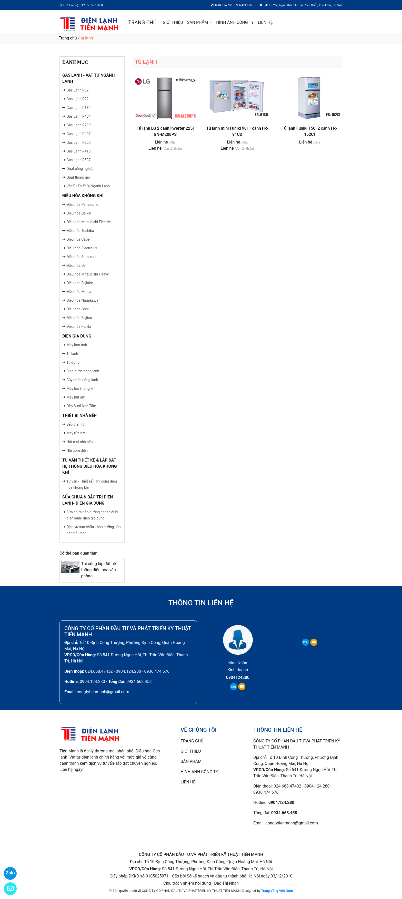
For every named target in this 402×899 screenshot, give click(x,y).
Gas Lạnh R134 (78, 108)
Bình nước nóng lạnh (82, 371)
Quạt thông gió (78, 177)
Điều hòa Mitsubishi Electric (88, 222)
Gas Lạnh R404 (78, 116)
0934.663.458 (139, 681)
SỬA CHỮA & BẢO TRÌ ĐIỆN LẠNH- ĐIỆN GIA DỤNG (87, 500)
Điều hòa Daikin (78, 213)
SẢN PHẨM (198, 22)
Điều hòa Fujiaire (79, 283)
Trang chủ (68, 38)
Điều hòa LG (76, 265)
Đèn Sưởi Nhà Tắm (81, 406)
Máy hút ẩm (75, 397)
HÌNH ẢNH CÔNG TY (235, 22)
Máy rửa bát (75, 433)
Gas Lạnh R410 (78, 151)
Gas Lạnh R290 (78, 125)
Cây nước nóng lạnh (82, 380)
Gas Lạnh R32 (77, 90)
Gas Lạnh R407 (78, 134)
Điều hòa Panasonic (82, 204)
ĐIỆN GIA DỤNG (76, 336)
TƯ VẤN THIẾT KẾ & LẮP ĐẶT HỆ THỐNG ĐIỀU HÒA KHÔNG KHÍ (89, 466)
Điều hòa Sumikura (81, 257)
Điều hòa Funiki (78, 326)
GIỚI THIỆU (173, 22)
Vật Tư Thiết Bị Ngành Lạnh (88, 186)
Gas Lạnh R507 (78, 160)
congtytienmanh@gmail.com (103, 691)
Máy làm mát (76, 345)
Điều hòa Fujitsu (79, 318)
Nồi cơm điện (77, 450)
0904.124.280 (92, 681)
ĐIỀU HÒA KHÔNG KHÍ (82, 195)
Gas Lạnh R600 (78, 142)
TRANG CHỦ (142, 22)
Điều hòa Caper (78, 239)
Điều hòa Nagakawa (82, 300)
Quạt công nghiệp (80, 169)
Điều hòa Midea (78, 292)
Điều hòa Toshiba (80, 231)
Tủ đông (72, 362)
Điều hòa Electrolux (81, 248)
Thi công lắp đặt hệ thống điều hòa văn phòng (98, 569)
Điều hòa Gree (77, 309)
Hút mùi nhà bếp (79, 442)
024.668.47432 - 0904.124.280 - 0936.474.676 (127, 671)
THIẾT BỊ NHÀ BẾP (79, 415)
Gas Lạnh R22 (77, 99)
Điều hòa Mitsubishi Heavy (87, 274)
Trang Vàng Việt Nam (277, 891)
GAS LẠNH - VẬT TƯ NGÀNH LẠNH (88, 78)
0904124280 (237, 677)
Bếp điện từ (75, 424)
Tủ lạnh (72, 354)
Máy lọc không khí (80, 388)
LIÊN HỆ (265, 22)
